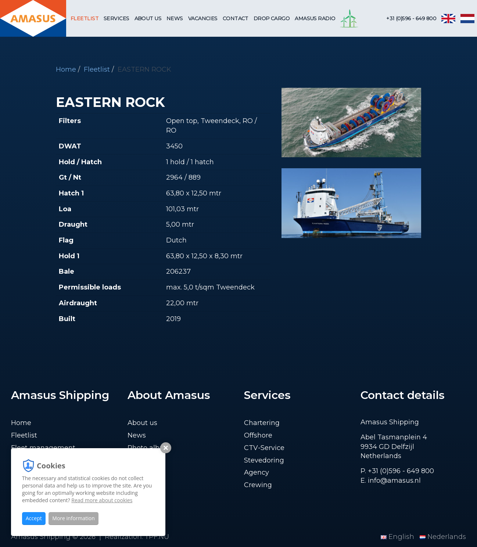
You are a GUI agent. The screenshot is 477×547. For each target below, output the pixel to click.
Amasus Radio (315, 18)
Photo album (149, 448)
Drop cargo (272, 18)
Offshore (258, 435)
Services (116, 18)
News (174, 18)
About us (148, 18)
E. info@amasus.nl (391, 480)
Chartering (262, 423)
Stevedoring (264, 460)
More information (73, 518)
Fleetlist (84, 18)
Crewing (258, 485)
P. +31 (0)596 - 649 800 (397, 471)
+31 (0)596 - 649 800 (411, 18)
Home (66, 69)
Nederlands (443, 537)
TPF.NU (157, 537)
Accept (34, 518)
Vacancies (203, 18)
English (398, 537)
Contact (235, 18)
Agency (256, 472)
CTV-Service (264, 448)
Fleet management (43, 448)
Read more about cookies (101, 500)
